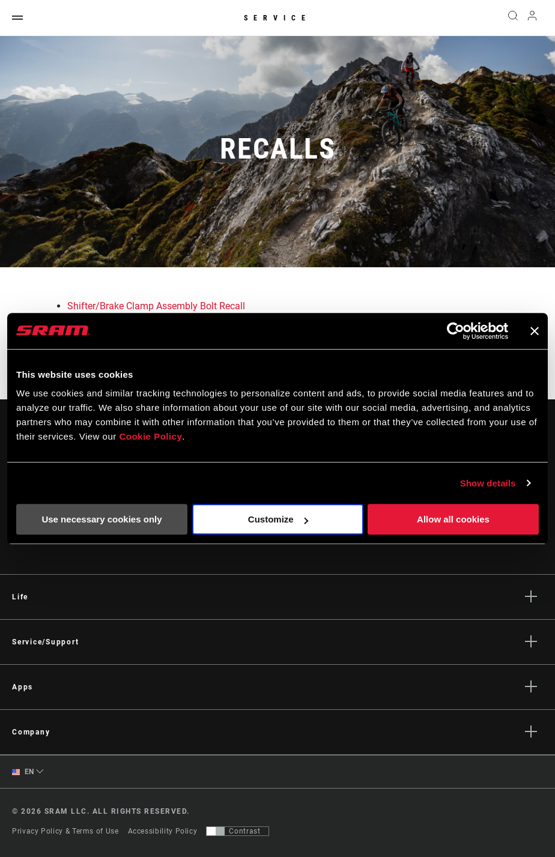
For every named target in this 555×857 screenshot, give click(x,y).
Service (277, 18)
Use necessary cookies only (101, 519)
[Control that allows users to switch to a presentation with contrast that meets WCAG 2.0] (237, 831)
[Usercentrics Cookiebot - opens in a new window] (455, 331)
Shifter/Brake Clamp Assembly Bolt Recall (156, 306)
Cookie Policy (150, 436)
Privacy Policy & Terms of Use (65, 831)
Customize (278, 519)
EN (23, 772)
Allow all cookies (453, 519)
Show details (488, 483)
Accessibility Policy (163, 831)
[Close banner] (534, 331)
